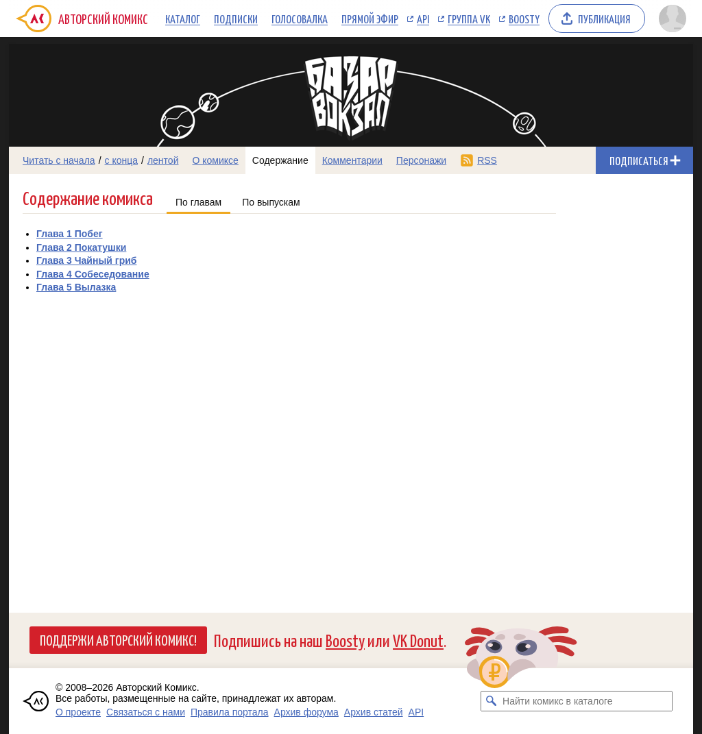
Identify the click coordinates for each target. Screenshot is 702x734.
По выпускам (271, 202)
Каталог (182, 18)
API (423, 18)
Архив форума (306, 712)
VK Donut (418, 639)
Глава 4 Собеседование (92, 274)
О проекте (78, 712)
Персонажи (421, 160)
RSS (487, 160)
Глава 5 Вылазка (76, 287)
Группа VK (469, 18)
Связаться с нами (145, 712)
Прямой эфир (369, 18)
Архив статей (373, 712)
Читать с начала (59, 160)
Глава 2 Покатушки (81, 247)
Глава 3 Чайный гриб (86, 260)
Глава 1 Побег (69, 233)
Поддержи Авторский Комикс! (118, 639)
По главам (198, 202)
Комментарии (352, 160)
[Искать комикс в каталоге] (490, 701)
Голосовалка (299, 18)
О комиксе (215, 160)
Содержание (280, 160)
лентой (163, 160)
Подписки (236, 18)
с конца (121, 160)
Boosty (524, 18)
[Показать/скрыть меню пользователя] (672, 18)
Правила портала (230, 712)
